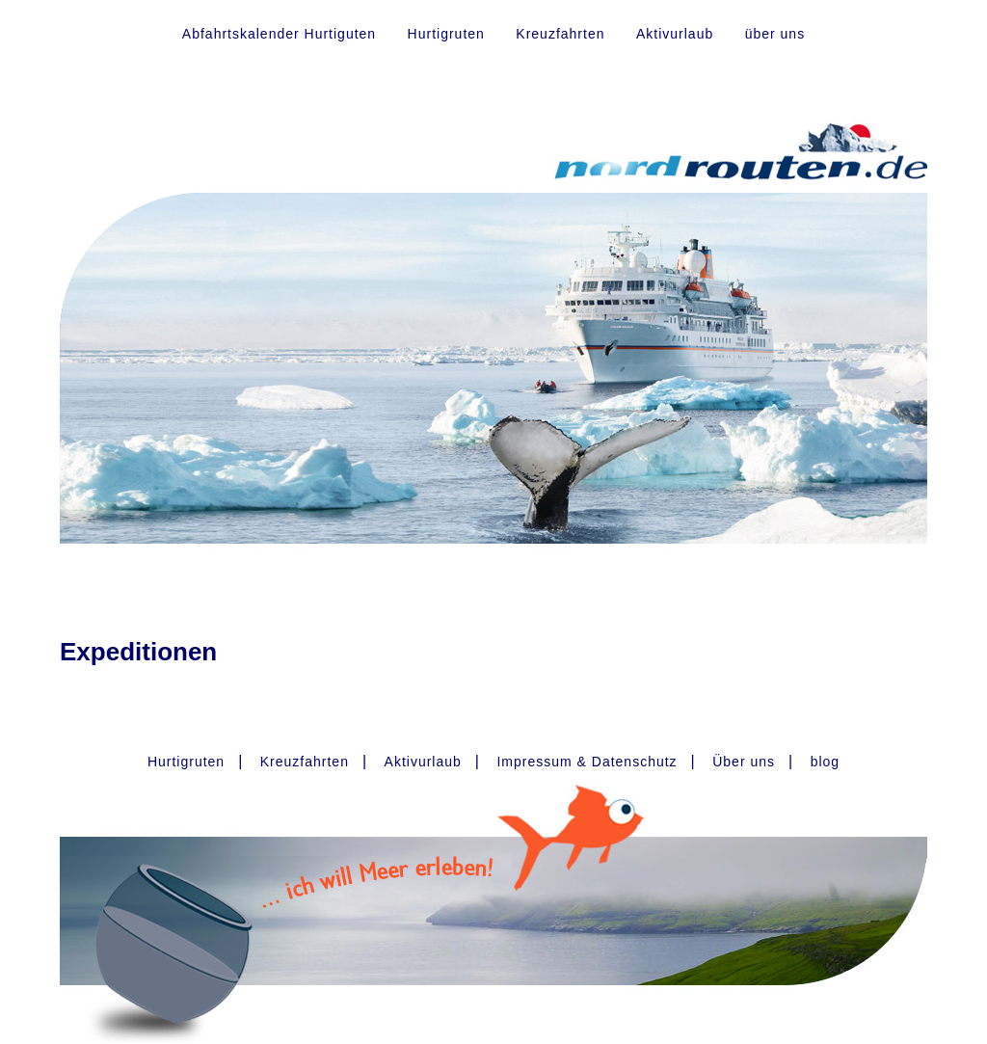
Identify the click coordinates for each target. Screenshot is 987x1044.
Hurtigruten (446, 33)
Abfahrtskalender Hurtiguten (279, 33)
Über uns (743, 761)
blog (825, 761)
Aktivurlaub (674, 33)
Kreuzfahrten (560, 33)
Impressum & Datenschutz (586, 761)
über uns (775, 33)
